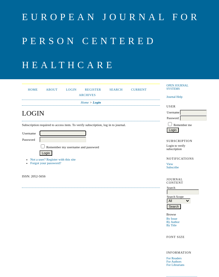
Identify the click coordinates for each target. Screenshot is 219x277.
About (52, 89)
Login (71, 89)
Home (33, 89)
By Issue (171, 218)
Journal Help (174, 96)
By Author (173, 222)
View (169, 164)
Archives (87, 95)
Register (93, 89)
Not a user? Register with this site (53, 159)
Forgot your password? (45, 163)
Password (173, 118)
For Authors (174, 261)
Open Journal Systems (177, 87)
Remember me (182, 125)
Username (173, 112)
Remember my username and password (72, 147)
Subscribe (172, 167)
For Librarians (175, 264)
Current (139, 89)
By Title (171, 225)
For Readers (174, 258)
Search (116, 89)
